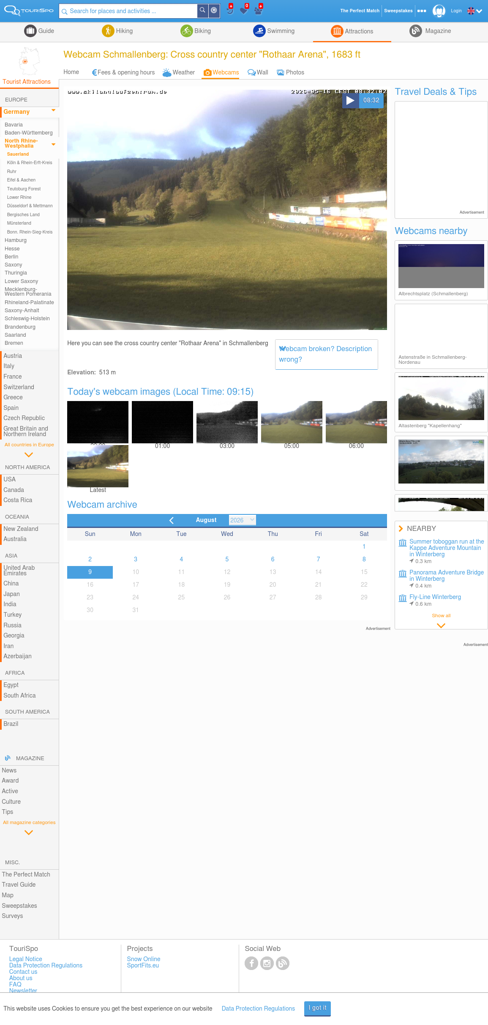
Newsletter (23, 991)
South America (27, 712)
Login (456, 11)
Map (8, 896)
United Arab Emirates (19, 571)
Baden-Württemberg (29, 133)
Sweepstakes (19, 906)
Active (10, 791)
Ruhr (11, 172)
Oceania (17, 517)
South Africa (19, 696)
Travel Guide (18, 885)
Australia (15, 539)
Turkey (12, 615)
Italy (8, 366)
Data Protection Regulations (258, 1009)
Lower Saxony (21, 281)
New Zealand (20, 529)
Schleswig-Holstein (27, 319)
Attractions (358, 32)
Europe (16, 100)
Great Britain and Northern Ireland (25, 431)
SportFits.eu (143, 966)
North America (27, 467)
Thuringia (16, 273)
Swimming (280, 31)
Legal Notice (25, 959)
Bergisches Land (23, 215)
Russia (12, 626)
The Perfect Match (26, 875)
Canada (13, 490)
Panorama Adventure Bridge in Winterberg (446, 579)
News (9, 771)
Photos (295, 73)
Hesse (12, 249)
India (9, 604)
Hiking (124, 31)
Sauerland (18, 154)
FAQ (15, 985)
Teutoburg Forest (24, 189)
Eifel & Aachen (21, 180)
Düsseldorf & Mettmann (30, 206)
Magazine (437, 31)
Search (207, 11)
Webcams (226, 73)
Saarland (15, 335)
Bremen (14, 343)
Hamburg (16, 240)
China (11, 584)
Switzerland (18, 387)
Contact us (23, 972)
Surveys (12, 916)
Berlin (11, 257)
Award (10, 781)
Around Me (219, 11)
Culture (11, 802)
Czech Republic (24, 418)
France (12, 377)
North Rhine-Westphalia (21, 143)
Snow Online (144, 959)
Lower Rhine (19, 197)
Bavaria (14, 125)
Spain (11, 408)
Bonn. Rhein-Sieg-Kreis (30, 232)
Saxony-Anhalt (22, 310)
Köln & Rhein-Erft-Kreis (29, 163)
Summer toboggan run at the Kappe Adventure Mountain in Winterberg (446, 551)
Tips (7, 812)
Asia (11, 556)
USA (9, 480)
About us (21, 978)
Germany (16, 112)
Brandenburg (20, 327)
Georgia (14, 636)
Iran (8, 646)
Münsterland (19, 223)
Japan (11, 594)
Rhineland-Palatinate (29, 302)
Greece (13, 398)
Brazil (10, 724)
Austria (12, 356)
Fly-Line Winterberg (435, 600)
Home (71, 72)
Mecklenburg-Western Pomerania (28, 292)
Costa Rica (17, 500)
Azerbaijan (17, 657)
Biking (202, 31)
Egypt (11, 685)
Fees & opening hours (126, 73)
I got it (317, 1008)
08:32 (371, 101)
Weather (184, 73)
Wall (262, 73)
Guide (45, 31)
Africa (15, 673)
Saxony (13, 265)
